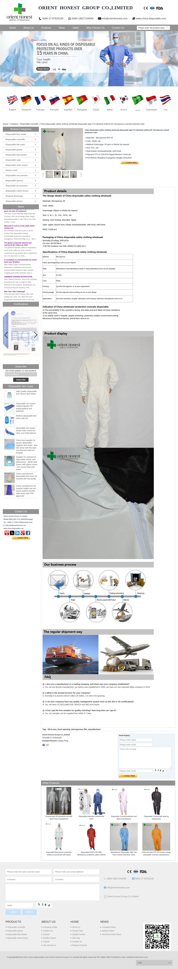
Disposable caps (13, 160)
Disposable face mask (16, 134)
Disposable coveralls (29, 124)
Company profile (50, 927)
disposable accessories (16, 186)
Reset (29, 912)
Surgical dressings (14, 196)
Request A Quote (79, 945)
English (12, 110)
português (82, 110)
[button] (36, 335)
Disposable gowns (14, 150)
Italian (110, 110)
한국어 (123, 110)
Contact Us (118, 27)
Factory (46, 934)
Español (68, 110)
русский (54, 110)
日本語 (96, 110)
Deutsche (26, 110)
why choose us (49, 945)
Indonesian (151, 110)
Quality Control (49, 938)
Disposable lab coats (15, 144)
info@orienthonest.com (115, 18)
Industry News (108, 931)
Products (46, 27)
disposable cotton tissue (17, 191)
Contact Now (21, 538)
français (40, 110)
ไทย (165, 110)
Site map (76, 938)
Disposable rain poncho (17, 175)
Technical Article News (111, 934)
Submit (13, 912)
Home (12, 27)
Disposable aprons (14, 180)
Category (14, 124)
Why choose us (95, 27)
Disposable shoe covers (17, 165)
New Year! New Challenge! (14, 293)
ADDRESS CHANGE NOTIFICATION (18, 278)
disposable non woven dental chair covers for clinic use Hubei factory (26, 430)
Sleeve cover (12, 170)
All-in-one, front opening (59, 729)
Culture (46, 941)
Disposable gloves (14, 201)
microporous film (79, 729)
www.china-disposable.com (151, 18)
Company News (109, 927)
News (62, 27)
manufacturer (94, 729)
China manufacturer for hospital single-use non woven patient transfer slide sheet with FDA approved (26, 491)
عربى (137, 110)
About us (48, 921)
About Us (29, 27)
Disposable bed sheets (16, 155)
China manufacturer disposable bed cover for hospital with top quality (26, 476)
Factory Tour (77, 931)
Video (75, 27)
